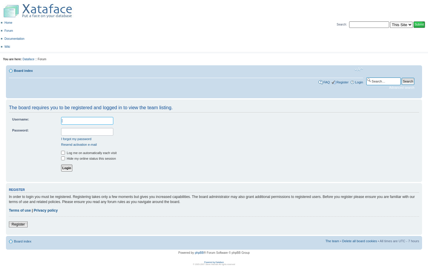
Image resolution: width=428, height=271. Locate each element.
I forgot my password (76, 139)
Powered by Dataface (214, 262)
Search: (342, 24)
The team (332, 241)
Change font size (358, 69)
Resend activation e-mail (79, 144)
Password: (20, 130)
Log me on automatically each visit (89, 153)
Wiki (7, 46)
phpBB (199, 252)
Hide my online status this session (88, 158)
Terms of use (20, 210)
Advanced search (401, 87)
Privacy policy (46, 210)
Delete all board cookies (359, 241)
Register (342, 82)
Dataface (28, 59)
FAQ (326, 82)
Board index (23, 70)
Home (8, 22)
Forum (8, 30)
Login (359, 82)
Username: (20, 119)
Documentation (14, 38)
